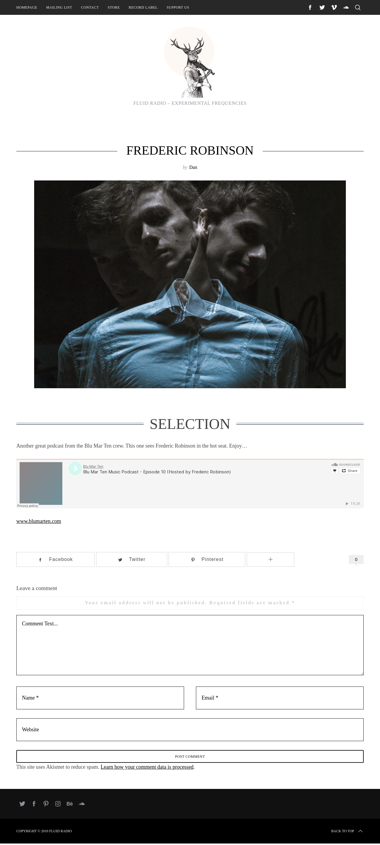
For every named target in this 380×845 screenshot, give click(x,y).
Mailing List (59, 7)
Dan (193, 167)
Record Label (143, 7)
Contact (90, 7)
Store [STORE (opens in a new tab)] (114, 7)
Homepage (26, 7)
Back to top (347, 832)
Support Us (178, 7)
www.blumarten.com (38, 521)
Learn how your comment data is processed (147, 768)
